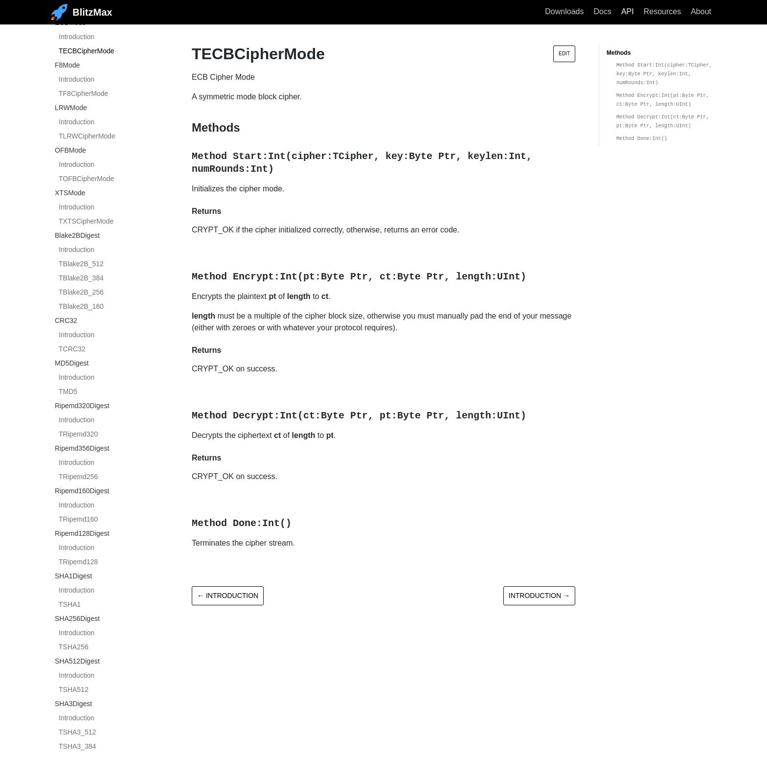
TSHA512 (74, 689)
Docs (602, 11)
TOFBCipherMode (86, 179)
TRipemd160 (78, 519)
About (701, 11)
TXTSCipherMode (86, 221)
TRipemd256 (78, 477)
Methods (619, 52)
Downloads (564, 11)
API (627, 11)
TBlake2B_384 (81, 278)
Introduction (76, 37)
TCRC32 (72, 349)
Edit (564, 53)
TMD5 (68, 391)
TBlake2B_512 (81, 264)
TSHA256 (74, 647)
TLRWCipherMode (87, 136)
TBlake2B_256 (81, 292)
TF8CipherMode (83, 93)
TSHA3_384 (77, 746)
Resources (662, 11)
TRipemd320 (78, 434)
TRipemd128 (78, 562)
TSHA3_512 (77, 732)
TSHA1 (70, 604)
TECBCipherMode (86, 51)
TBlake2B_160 (81, 306)
